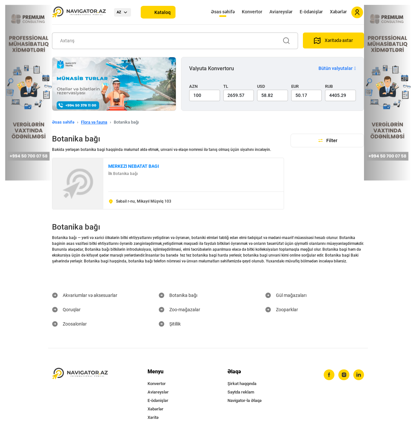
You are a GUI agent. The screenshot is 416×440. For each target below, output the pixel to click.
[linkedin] (358, 374)
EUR (295, 86)
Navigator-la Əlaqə (245, 400)
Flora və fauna (94, 122)
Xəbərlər (338, 11)
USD (261, 86)
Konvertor (252, 11)
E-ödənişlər (311, 11)
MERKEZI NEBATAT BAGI (133, 166)
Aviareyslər (280, 11)
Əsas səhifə (223, 11)
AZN (193, 86)
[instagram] (343, 374)
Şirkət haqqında (242, 383)
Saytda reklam (241, 392)
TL (225, 86)
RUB (329, 86)
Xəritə (153, 417)
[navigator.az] (80, 374)
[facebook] (328, 374)
